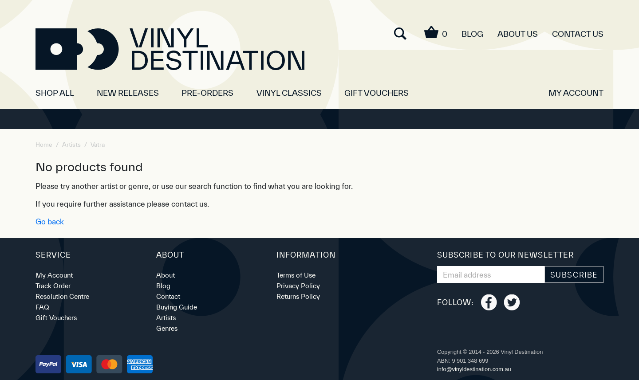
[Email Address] (491, 274)
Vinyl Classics (289, 93)
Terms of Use (296, 275)
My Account (54, 275)
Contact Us (578, 34)
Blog (472, 34)
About (165, 275)
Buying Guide (176, 307)
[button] (576, 89)
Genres (167, 328)
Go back (50, 221)
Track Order (53, 286)
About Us (517, 34)
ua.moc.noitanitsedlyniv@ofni (474, 369)
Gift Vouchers (376, 93)
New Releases (128, 93)
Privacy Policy (298, 286)
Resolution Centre (62, 296)
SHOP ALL (55, 93)
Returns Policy (298, 296)
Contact (168, 296)
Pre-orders (207, 93)
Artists (166, 317)
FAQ (42, 307)
